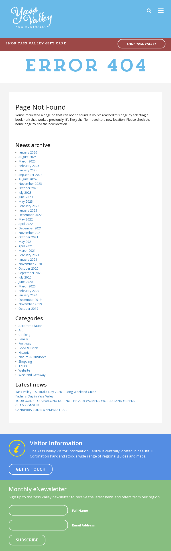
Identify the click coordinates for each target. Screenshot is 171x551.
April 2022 (25, 224)
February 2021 (28, 255)
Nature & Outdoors (32, 357)
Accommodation (30, 326)
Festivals (24, 343)
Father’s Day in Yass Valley (34, 396)
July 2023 (24, 192)
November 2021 (30, 233)
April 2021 (25, 246)
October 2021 (28, 237)
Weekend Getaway (31, 375)
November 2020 (30, 264)
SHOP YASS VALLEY (141, 44)
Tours (22, 366)
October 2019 (28, 308)
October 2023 (28, 188)
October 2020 (28, 268)
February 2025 (28, 166)
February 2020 (28, 291)
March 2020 (27, 286)
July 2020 (24, 277)
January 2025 (27, 170)
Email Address (83, 525)
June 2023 (25, 197)
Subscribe (27, 540)
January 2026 (27, 152)
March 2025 (27, 161)
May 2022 (25, 219)
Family (23, 339)
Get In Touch (30, 469)
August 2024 (27, 179)
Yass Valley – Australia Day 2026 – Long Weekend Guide (55, 392)
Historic (23, 352)
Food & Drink (28, 348)
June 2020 (25, 282)
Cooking (24, 335)
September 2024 (30, 175)
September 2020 (30, 273)
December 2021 (30, 228)
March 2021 (27, 250)
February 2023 (28, 206)
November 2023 (30, 183)
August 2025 (27, 157)
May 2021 (25, 241)
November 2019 (30, 304)
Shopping (25, 361)
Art (20, 330)
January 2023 (27, 210)
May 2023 (25, 201)
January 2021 (27, 259)
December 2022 (30, 215)
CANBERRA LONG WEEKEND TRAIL (41, 410)
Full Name (80, 510)
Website (24, 370)
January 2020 (27, 295)
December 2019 (30, 299)
